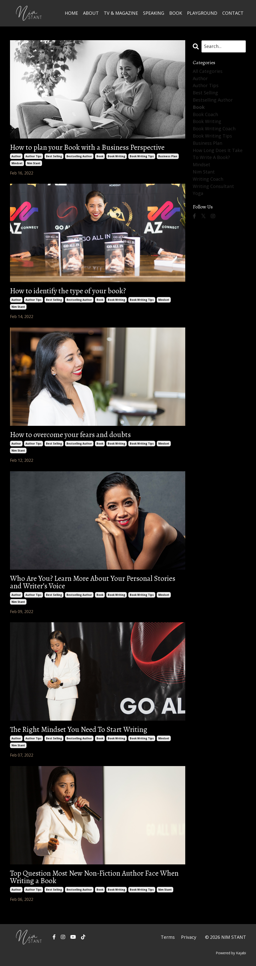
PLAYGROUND (202, 13)
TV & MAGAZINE (121, 13)
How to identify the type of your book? (68, 291)
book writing (116, 156)
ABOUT (91, 13)
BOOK (175, 13)
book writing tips (142, 156)
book (99, 156)
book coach (205, 114)
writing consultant (213, 186)
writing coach (208, 179)
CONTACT (233, 13)
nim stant (33, 163)
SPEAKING (153, 13)
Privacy (188, 937)
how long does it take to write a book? (217, 154)
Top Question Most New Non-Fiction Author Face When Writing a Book (94, 876)
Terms (168, 937)
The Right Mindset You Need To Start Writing (78, 729)
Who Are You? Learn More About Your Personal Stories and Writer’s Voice (92, 582)
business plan (167, 156)
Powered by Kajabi (231, 953)
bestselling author (79, 156)
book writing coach (214, 129)
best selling (54, 156)
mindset (17, 163)
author (16, 156)
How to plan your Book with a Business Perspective (87, 147)
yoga (198, 193)
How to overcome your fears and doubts (70, 434)
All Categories (207, 71)
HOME (71, 13)
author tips (34, 156)
